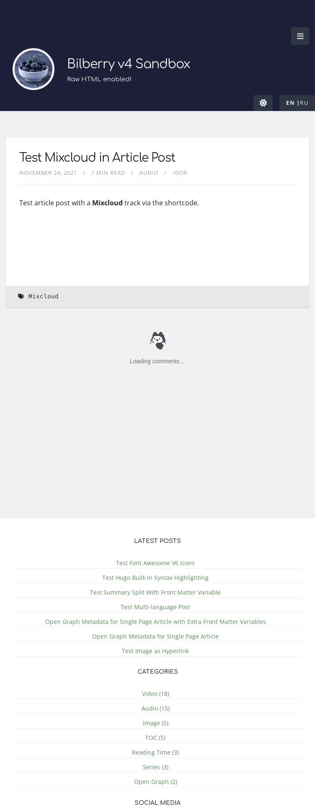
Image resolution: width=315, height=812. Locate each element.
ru (304, 102)
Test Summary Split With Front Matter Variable (155, 592)
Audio (148, 172)
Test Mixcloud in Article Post (97, 158)
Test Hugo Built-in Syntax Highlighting (155, 578)
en (290, 102)
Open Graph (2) (155, 782)
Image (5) (155, 723)
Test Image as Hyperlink (155, 651)
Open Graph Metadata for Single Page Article (155, 636)
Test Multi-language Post (155, 607)
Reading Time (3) (155, 752)
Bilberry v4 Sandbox (128, 64)
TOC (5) (155, 738)
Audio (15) (156, 708)
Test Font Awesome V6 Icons (155, 563)
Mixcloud (43, 296)
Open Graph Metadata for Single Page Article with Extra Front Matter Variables (155, 622)
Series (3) (155, 767)
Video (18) (155, 694)
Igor (180, 172)
